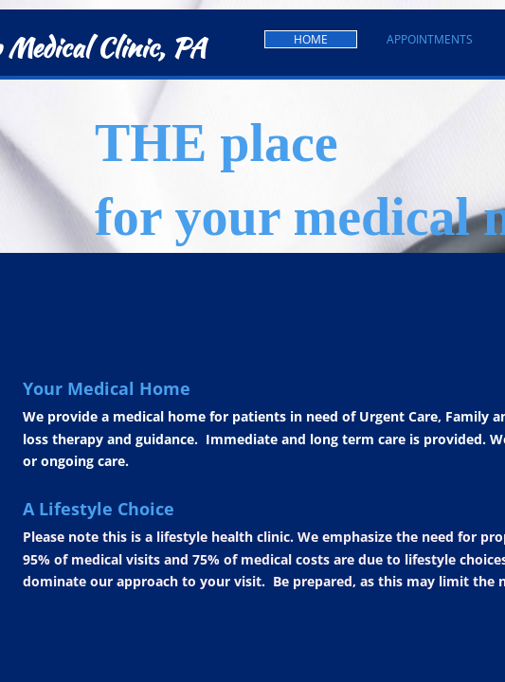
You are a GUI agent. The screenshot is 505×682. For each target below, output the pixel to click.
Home (311, 39)
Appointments (430, 39)
